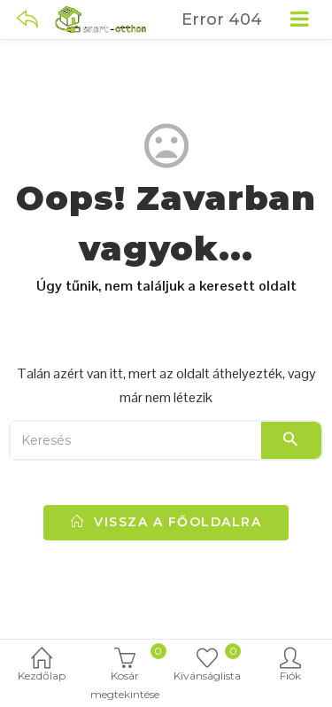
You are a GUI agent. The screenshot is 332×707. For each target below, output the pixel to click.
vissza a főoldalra (166, 522)
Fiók (290, 665)
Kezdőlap (41, 665)
